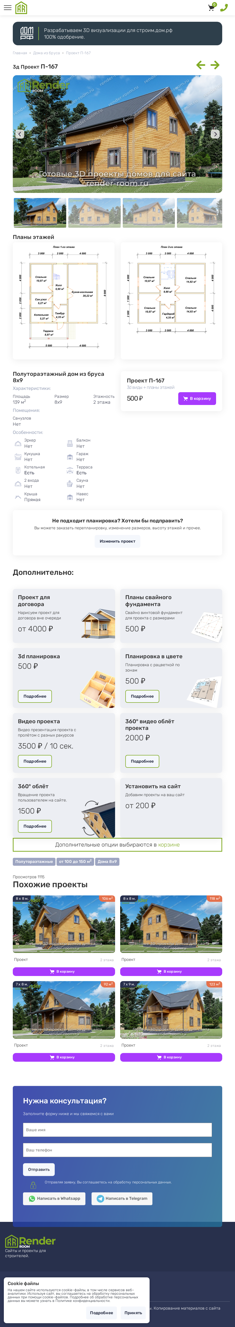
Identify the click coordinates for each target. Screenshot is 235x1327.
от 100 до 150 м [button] (75, 861)
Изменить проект (117, 541)
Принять (133, 1312)
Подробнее (35, 696)
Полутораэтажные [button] (34, 861)
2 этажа (64, 960)
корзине (169, 844)
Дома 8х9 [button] (107, 861)
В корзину (200, 398)
